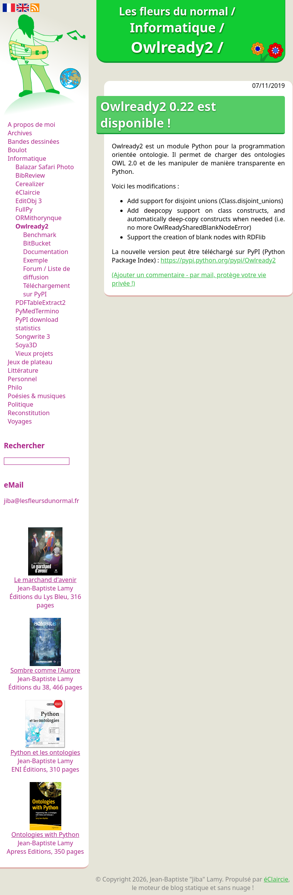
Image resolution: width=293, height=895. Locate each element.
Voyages (20, 421)
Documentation (45, 251)
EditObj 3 (28, 201)
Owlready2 (32, 226)
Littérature (23, 370)
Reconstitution (29, 413)
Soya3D (26, 345)
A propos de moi (31, 124)
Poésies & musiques (37, 396)
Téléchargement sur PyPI (46, 289)
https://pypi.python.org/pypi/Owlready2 (218, 260)
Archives (20, 133)
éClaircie (27, 192)
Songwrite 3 (32, 336)
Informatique (27, 158)
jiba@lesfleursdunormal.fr (41, 500)
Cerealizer (29, 184)
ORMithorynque (38, 218)
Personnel (22, 379)
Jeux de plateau (30, 362)
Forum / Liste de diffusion (46, 272)
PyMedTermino (37, 311)
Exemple (35, 260)
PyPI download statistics (36, 323)
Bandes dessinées (33, 141)
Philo (15, 387)
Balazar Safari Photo (44, 167)
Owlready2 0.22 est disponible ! (158, 114)
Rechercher (24, 445)
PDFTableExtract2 (40, 302)
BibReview (30, 175)
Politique (20, 404)
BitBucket (37, 243)
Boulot (17, 150)
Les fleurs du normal (40, 108)
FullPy (23, 209)
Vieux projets (34, 353)
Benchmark (39, 234)
